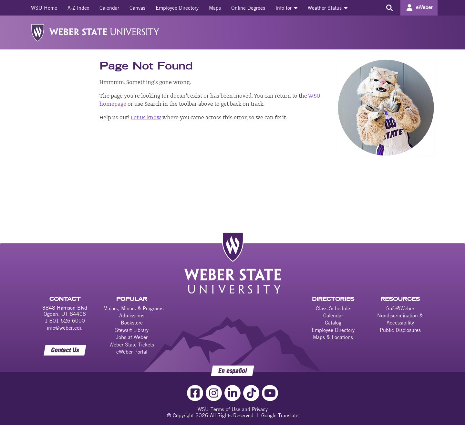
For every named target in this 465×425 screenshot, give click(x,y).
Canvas (137, 8)
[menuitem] (44, 8)
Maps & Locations (333, 337)
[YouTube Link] (270, 393)
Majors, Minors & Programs (133, 308)
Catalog (333, 322)
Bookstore (132, 322)
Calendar (109, 8)
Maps (215, 8)
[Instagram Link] (214, 393)
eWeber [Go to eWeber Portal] (424, 7)
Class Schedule (333, 308)
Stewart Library (132, 330)
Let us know (146, 118)
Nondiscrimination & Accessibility (400, 319)
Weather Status (327, 8)
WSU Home (44, 8)
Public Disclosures (400, 330)
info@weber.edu (65, 327)
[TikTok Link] (251, 393)
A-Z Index (78, 8)
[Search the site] (389, 8)
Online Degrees (248, 8)
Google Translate (279, 415)
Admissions (131, 315)
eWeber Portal (131, 351)
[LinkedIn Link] (232, 393)
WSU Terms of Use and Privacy (233, 409)
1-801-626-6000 (65, 320)
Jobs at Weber (132, 337)
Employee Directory (177, 8)
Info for (286, 8)
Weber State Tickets (131, 344)
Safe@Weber (400, 308)
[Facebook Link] (195, 393)
